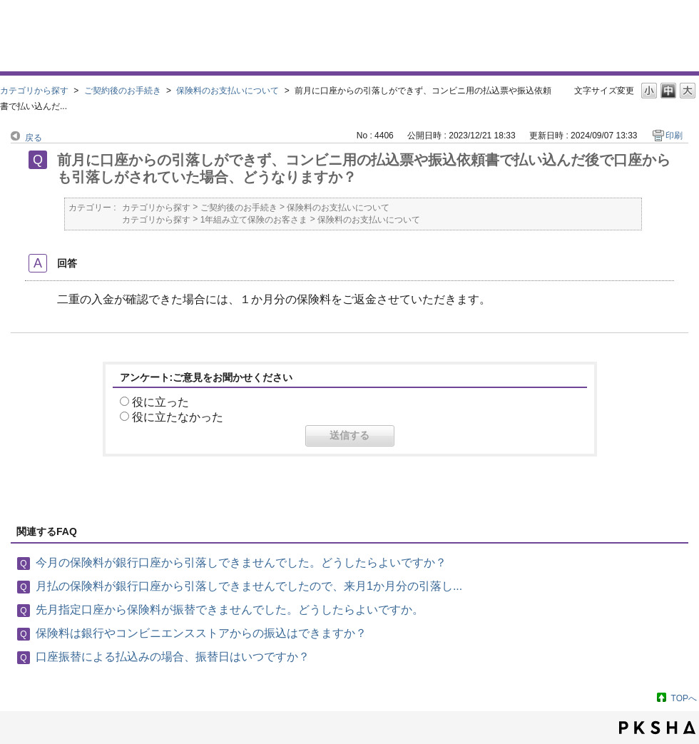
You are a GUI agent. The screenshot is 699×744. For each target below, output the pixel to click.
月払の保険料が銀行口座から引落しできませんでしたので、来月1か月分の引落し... (249, 586)
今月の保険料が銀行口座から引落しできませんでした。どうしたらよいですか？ (241, 562)
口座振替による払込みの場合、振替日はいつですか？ (173, 657)
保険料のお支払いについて (227, 91)
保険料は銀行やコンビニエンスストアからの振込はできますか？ (201, 633)
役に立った (160, 402)
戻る (33, 138)
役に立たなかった (177, 417)
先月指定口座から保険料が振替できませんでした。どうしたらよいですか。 (230, 609)
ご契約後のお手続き (122, 91)
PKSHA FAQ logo (657, 727)
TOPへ (684, 698)
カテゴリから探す (34, 91)
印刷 (674, 136)
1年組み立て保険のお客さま (254, 220)
